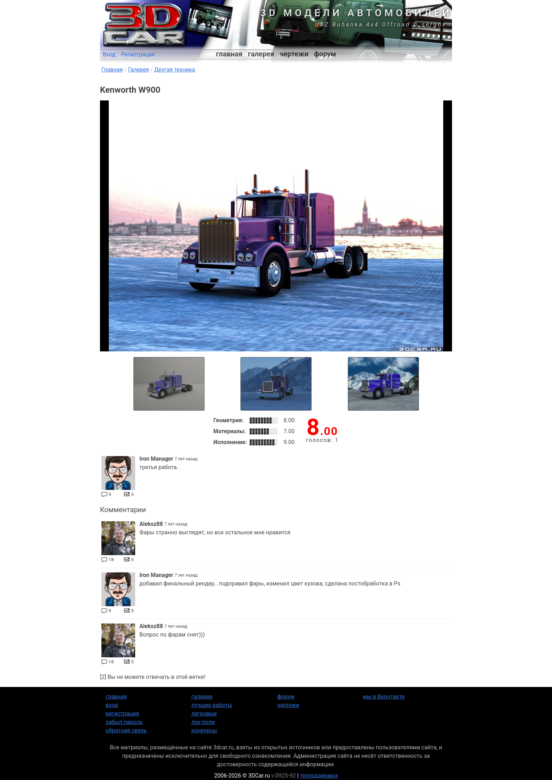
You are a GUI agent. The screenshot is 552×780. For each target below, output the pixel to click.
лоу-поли (203, 722)
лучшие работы (212, 705)
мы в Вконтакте (384, 696)
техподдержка (319, 775)
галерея (261, 54)
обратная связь (126, 730)
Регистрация (138, 54)
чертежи (294, 54)
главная (229, 54)
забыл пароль (124, 722)
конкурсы (204, 730)
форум (325, 54)
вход (112, 705)
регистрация (122, 713)
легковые (204, 713)
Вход (109, 54)
